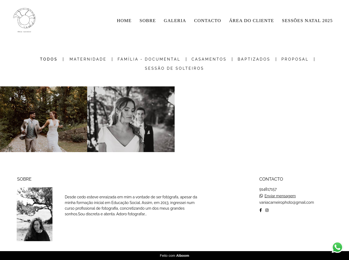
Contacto (276, 227)
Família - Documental (149, 59)
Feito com (174, 256)
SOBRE (147, 20)
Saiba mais (82, 227)
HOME (124, 20)
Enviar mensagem (280, 196)
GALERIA (175, 20)
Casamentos (209, 59)
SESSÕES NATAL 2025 (307, 20)
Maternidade (88, 59)
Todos (49, 59)
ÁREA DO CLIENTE (251, 20)
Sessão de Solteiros (174, 68)
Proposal (295, 59)
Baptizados (254, 59)
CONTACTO (207, 20)
